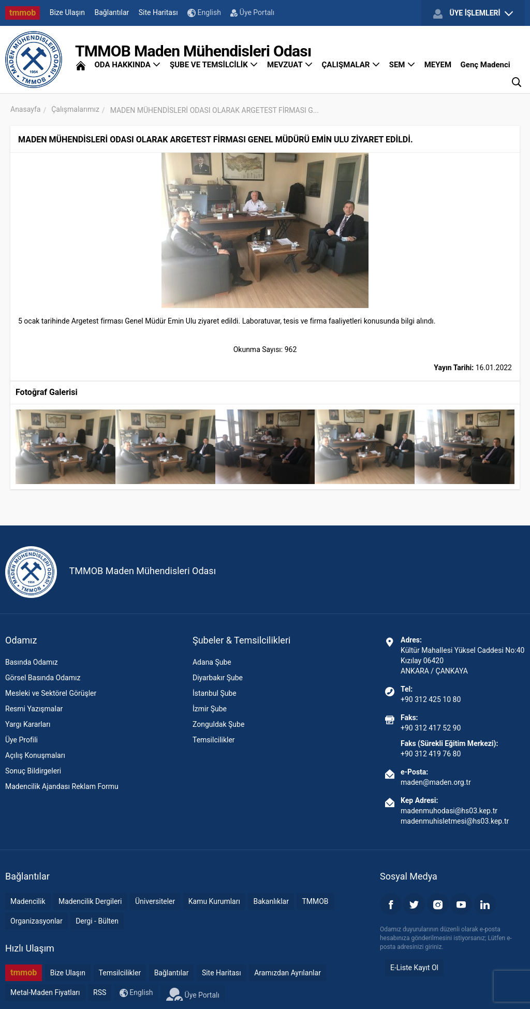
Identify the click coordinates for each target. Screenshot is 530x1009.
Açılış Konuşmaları (35, 755)
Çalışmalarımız (75, 109)
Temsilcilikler (214, 740)
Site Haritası (158, 12)
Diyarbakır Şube (218, 678)
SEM (402, 64)
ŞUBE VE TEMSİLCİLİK (214, 64)
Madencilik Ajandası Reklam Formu (62, 786)
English (204, 12)
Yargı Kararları (27, 724)
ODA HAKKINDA (127, 64)
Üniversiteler (155, 901)
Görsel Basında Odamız (42, 678)
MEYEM (437, 64)
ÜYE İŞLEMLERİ (473, 13)
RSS (99, 992)
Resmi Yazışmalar (34, 709)
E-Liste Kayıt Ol (414, 967)
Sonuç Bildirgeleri (33, 771)
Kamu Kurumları (214, 901)
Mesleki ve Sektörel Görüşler (50, 693)
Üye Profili (21, 740)
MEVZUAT (290, 64)
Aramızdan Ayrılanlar (287, 973)
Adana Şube (212, 662)
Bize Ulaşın (67, 12)
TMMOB (315, 901)
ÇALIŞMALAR (351, 64)
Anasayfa (25, 109)
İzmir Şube (210, 709)
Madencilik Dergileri (90, 901)
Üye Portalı (252, 12)
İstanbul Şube (215, 693)
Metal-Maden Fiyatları (45, 992)
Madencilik (28, 901)
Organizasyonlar (36, 921)
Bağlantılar (112, 12)
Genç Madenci (485, 64)
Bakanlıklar (271, 901)
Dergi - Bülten (97, 921)
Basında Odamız (31, 662)
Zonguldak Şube (218, 724)
